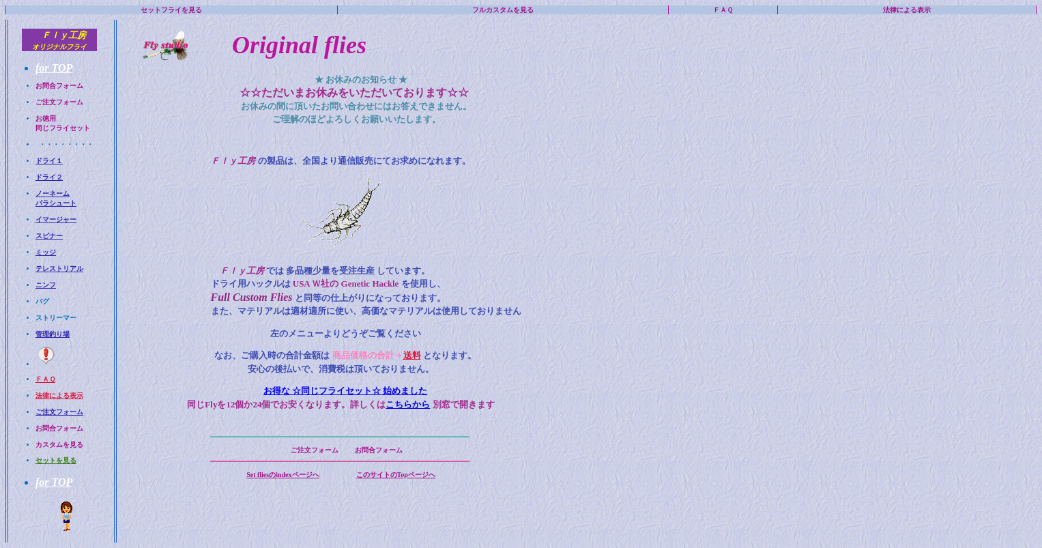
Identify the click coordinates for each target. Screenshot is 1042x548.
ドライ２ (49, 177)
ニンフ (45, 285)
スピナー (49, 236)
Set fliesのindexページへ (282, 474)
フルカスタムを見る (503, 10)
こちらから (408, 404)
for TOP (53, 68)
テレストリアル (59, 268)
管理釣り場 (52, 334)
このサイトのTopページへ (395, 474)
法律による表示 (907, 10)
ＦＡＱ (723, 10)
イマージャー (55, 219)
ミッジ (45, 252)
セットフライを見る (171, 10)
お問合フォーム (59, 85)
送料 (412, 355)
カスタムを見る (59, 444)
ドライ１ (49, 160)
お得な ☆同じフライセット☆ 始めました (345, 391)
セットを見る (55, 460)
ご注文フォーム (59, 102)
